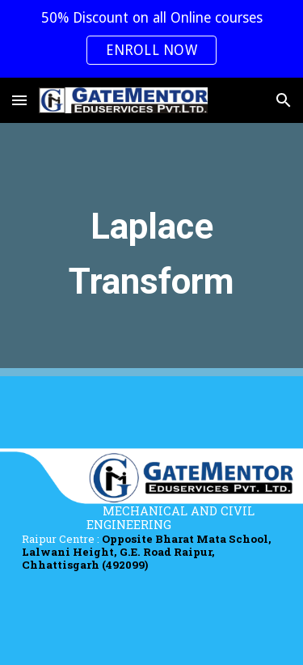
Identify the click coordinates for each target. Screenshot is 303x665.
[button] (19, 100)
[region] (151, 39)
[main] (151, 249)
